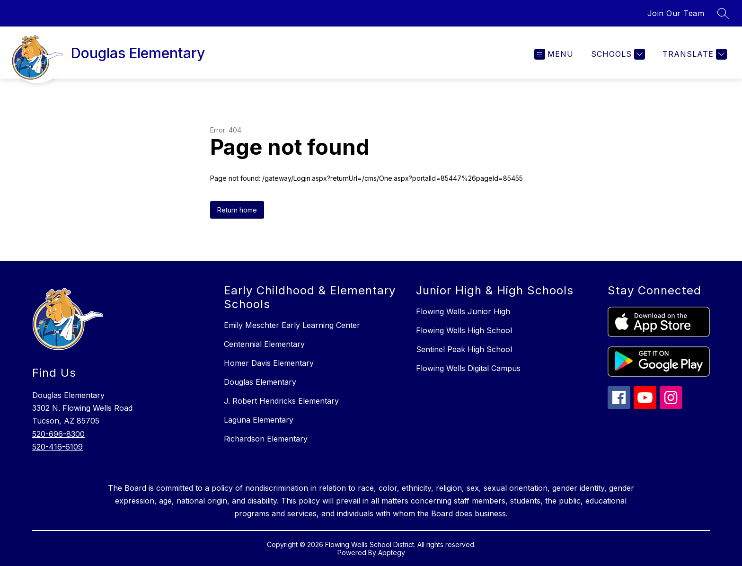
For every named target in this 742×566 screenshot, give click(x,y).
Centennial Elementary (264, 344)
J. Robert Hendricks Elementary (281, 401)
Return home (237, 210)
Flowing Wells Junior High (463, 311)
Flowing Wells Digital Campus (468, 368)
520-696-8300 (58, 434)
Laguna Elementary (258, 419)
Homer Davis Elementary (269, 363)
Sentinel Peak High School (464, 349)
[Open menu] (554, 54)
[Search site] (723, 13)
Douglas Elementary (260, 382)
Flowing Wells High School (464, 330)
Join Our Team (676, 13)
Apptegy (391, 552)
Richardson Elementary (266, 438)
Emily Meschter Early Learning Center (292, 325)
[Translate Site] (693, 54)
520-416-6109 (57, 446)
